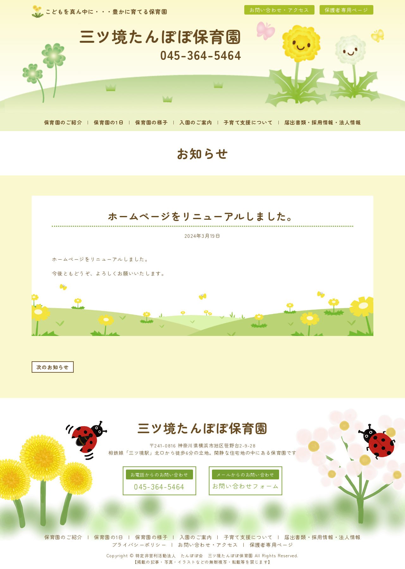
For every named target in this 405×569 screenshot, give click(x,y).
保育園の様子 (151, 122)
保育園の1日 (109, 122)
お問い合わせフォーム (245, 485)
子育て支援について (248, 122)
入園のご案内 (195, 122)
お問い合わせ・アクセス (279, 10)
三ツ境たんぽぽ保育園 (160, 35)
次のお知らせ (52, 367)
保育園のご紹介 (63, 122)
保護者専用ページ (346, 10)
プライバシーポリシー (139, 544)
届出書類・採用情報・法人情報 (322, 122)
